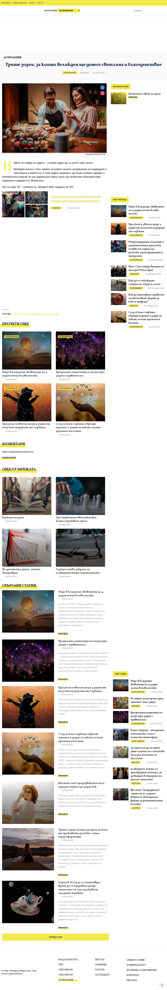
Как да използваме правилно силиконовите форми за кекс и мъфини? (146, 298)
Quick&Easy (136, 288)
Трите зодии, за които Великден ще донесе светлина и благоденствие (76, 198)
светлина (54, 313)
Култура (136, 783)
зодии (15, 313)
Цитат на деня (13, 517)
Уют (60, 964)
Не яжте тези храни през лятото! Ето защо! (147, 700)
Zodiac (160, 10)
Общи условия (136, 960)
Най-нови (120, 674)
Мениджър (6, 2)
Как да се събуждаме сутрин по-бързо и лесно (144, 282)
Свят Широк (138, 741)
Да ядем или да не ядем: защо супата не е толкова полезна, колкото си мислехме (147, 753)
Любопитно (65, 974)
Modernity (84, 72)
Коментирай (9, 457)
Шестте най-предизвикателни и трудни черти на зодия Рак (81, 785)
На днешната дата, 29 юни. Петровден (21, 571)
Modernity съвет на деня (144, 94)
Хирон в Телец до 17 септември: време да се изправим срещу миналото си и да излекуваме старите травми (79, 888)
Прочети (63, 633)
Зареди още (55, 937)
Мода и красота (68, 959)
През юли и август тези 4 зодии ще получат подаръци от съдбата (26, 425)
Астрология (12, 58)
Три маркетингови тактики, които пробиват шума (76, 519)
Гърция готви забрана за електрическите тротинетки (78, 571)
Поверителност (136, 965)
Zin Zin (40, 2)
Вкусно (133, 305)
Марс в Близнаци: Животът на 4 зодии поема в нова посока (24, 374)
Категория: (62, 10)
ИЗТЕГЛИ (132, 97)
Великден (24, 313)
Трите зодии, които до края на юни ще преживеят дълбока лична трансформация (82, 833)
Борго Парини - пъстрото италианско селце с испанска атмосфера (147, 734)
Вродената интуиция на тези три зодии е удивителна (80, 374)
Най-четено (119, 199)
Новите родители (20, 2)
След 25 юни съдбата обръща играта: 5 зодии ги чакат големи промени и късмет (78, 427)
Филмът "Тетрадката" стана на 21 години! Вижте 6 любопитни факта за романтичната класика (147, 797)
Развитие (101, 964)
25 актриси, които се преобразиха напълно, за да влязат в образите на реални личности (146, 774)
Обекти (32, 2)
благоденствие (39, 313)
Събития (134, 274)
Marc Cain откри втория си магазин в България (146, 268)
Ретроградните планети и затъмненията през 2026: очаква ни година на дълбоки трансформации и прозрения (146, 249)
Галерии (56, 208)
